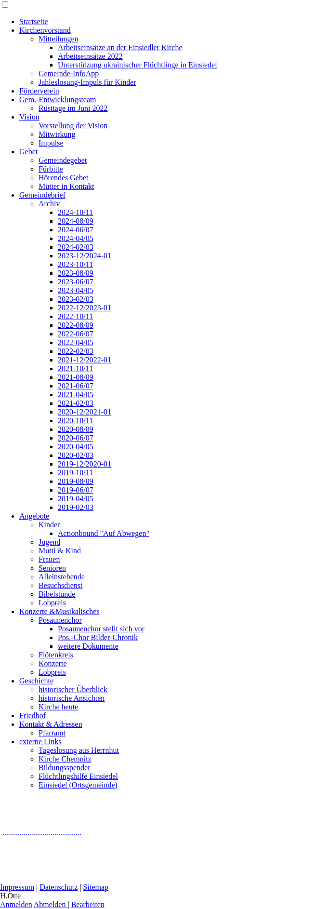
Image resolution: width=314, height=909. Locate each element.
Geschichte (36, 681)
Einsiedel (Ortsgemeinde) (78, 785)
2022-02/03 (75, 351)
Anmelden (16, 904)
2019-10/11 (75, 472)
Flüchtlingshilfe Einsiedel (78, 776)
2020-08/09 (75, 429)
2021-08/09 (75, 377)
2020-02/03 (75, 455)
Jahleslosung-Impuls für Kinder (87, 82)
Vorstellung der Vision (73, 125)
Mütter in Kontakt (66, 186)
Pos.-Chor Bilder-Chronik (98, 637)
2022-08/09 (75, 325)
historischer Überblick (73, 689)
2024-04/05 (75, 238)
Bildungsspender (65, 767)
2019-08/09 (75, 481)
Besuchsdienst (61, 585)
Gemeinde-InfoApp (69, 73)
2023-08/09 (75, 273)
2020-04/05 (75, 446)
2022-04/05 (75, 342)
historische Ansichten (72, 698)
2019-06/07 (75, 490)
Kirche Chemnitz (65, 759)
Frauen (49, 559)
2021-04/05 (75, 394)
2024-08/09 (75, 221)
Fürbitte (51, 169)
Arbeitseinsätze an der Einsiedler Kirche (120, 47)
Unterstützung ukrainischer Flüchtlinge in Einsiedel (137, 65)
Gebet (28, 151)
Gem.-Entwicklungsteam (57, 99)
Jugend (49, 542)
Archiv (49, 204)
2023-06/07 (75, 282)
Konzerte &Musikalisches (59, 611)
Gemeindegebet (63, 160)
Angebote (34, 516)
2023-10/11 (75, 264)
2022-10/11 (75, 316)
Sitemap (95, 887)
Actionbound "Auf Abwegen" (103, 533)
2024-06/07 (75, 230)
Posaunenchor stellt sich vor (101, 629)
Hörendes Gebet (64, 178)
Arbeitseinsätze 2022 (90, 56)
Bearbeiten (88, 904)
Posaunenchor (60, 620)
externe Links (40, 741)
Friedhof (32, 715)
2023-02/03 (75, 299)
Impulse (51, 143)
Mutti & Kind (60, 551)
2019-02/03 (75, 507)
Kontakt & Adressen (50, 724)
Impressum (17, 887)
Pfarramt (52, 733)
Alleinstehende (62, 577)
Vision (29, 117)
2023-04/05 (75, 290)
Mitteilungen (58, 39)
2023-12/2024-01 (84, 256)
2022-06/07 (75, 334)
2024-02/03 (75, 247)
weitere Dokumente (88, 646)
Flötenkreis (56, 655)
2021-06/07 (75, 386)
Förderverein (39, 91)
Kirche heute (58, 707)
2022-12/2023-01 (84, 308)
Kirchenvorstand (45, 30)
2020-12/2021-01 (84, 412)
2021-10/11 (75, 368)
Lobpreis (52, 603)
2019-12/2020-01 (84, 464)
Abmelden (51, 904)
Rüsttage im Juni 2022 (73, 108)
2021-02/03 (75, 403)
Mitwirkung (57, 134)
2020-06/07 (75, 438)
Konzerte (53, 663)
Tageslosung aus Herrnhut (79, 750)
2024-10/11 (75, 212)
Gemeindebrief (42, 195)
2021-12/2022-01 (84, 360)
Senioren (52, 568)
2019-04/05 (75, 499)
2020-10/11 (75, 420)
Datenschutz (58, 887)
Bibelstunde (57, 594)
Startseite (33, 21)
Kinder (49, 525)
